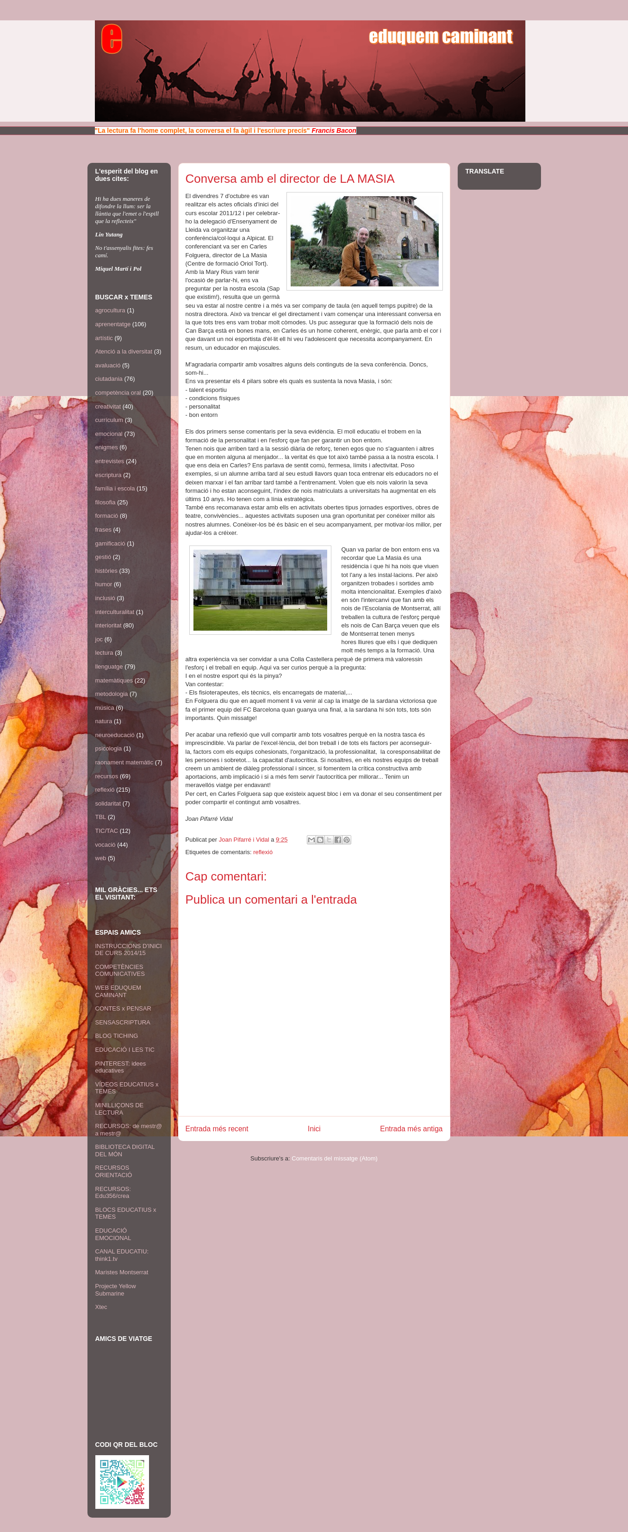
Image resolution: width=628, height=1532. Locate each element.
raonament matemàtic (124, 762)
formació (106, 515)
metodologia (111, 693)
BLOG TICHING (116, 1035)
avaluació (108, 365)
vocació (105, 844)
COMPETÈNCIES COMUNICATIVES (120, 970)
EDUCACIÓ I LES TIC (125, 1049)
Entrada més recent (217, 1129)
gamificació (110, 543)
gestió (103, 556)
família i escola (115, 488)
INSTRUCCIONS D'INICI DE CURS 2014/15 (128, 950)
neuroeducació (115, 735)
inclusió (105, 598)
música (104, 707)
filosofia (105, 502)
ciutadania (109, 378)
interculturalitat (115, 611)
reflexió (263, 852)
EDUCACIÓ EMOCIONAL (113, 1234)
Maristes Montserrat (122, 1272)
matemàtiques (114, 680)
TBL (100, 816)
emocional (109, 433)
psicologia (108, 748)
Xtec (101, 1306)
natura (103, 721)
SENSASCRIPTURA (122, 1022)
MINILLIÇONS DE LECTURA (119, 1109)
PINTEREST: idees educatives (120, 1067)
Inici (314, 1129)
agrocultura (110, 310)
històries (106, 570)
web (100, 858)
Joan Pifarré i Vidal (245, 839)
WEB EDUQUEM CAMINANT (118, 991)
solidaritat (108, 803)
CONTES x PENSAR (123, 1008)
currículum (109, 419)
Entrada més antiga (411, 1129)
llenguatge (109, 666)
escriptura (108, 474)
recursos (106, 776)
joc (99, 639)
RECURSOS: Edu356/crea (113, 1192)
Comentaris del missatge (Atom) (335, 1158)
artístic (104, 338)
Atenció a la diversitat (124, 351)
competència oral (118, 392)
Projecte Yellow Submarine (115, 1290)
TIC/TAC (106, 830)
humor (103, 584)
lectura (104, 652)
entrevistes (109, 461)
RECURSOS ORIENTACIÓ (113, 1171)
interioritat (108, 625)
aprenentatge (113, 324)
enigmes (106, 447)
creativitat (108, 406)
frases (103, 529)
